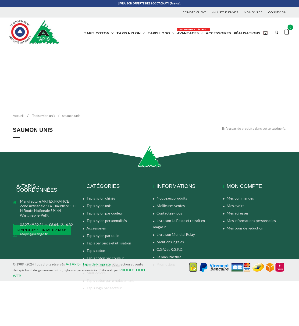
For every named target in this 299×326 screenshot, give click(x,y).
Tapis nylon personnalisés (106, 220)
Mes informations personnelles (251, 220)
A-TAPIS (73, 309)
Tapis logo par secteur (104, 288)
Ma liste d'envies (225, 12)
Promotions (166, 264)
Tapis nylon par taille (102, 235)
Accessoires (96, 228)
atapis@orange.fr (34, 234)
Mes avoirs (235, 205)
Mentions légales (170, 242)
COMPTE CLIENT (194, 12)
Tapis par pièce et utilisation (108, 243)
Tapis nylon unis (98, 205)
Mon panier (253, 12)
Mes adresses (238, 213)
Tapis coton (95, 250)
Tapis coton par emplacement (110, 280)
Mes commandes (240, 198)
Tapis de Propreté (96, 309)
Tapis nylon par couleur (104, 213)
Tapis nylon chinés (100, 198)
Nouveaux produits (172, 198)
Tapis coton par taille (103, 265)
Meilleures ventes (171, 205)
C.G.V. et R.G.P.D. (170, 249)
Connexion (277, 12)
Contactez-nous (169, 213)
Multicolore (96, 273)
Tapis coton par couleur (105, 258)
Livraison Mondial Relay (176, 234)
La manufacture (169, 256)
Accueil (18, 116)
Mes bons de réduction (245, 228)
